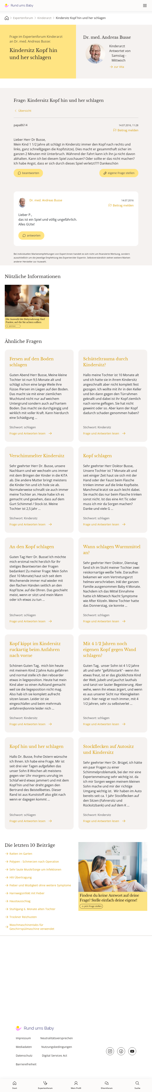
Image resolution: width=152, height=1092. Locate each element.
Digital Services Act (54, 1055)
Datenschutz (24, 1055)
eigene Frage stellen (121, 173)
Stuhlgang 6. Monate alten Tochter (32, 909)
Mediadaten (24, 1047)
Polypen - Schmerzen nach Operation (34, 861)
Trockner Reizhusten (23, 917)
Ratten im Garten (21, 853)
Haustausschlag (20, 901)
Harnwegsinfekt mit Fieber (27, 893)
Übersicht (24, 111)
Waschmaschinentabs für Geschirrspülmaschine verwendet (32, 927)
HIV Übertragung (21, 877)
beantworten (30, 173)
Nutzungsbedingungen (56, 1047)
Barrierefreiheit (26, 1064)
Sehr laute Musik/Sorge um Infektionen (35, 869)
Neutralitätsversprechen (56, 1038)
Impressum (23, 1038)
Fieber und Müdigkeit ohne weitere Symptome (40, 885)
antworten (34, 235)
